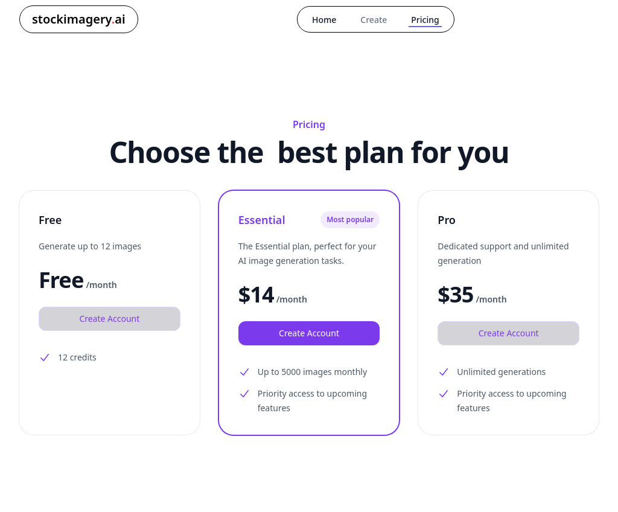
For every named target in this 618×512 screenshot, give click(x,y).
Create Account (109, 318)
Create (373, 19)
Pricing (425, 19)
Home (324, 19)
